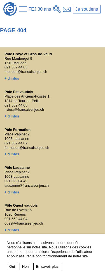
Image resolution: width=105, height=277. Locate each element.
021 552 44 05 (15, 105)
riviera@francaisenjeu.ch (24, 109)
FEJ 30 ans (39, 9)
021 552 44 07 (15, 143)
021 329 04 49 (15, 181)
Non (25, 266)
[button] (23, 8)
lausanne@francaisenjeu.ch (26, 185)
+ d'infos (11, 78)
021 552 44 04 (15, 219)
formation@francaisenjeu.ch (26, 148)
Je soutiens (86, 9)
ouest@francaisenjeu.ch (23, 223)
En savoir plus (47, 266)
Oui (12, 266)
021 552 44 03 (15, 67)
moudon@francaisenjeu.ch (25, 72)
